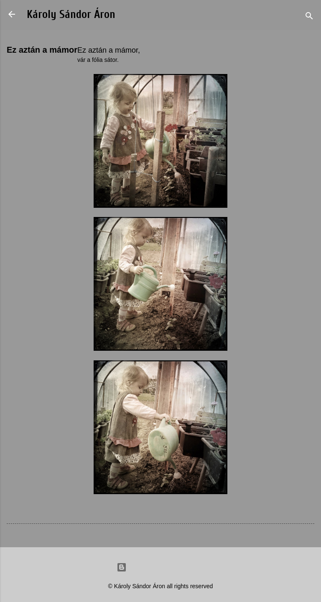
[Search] (309, 17)
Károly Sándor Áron (71, 14)
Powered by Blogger (160, 567)
